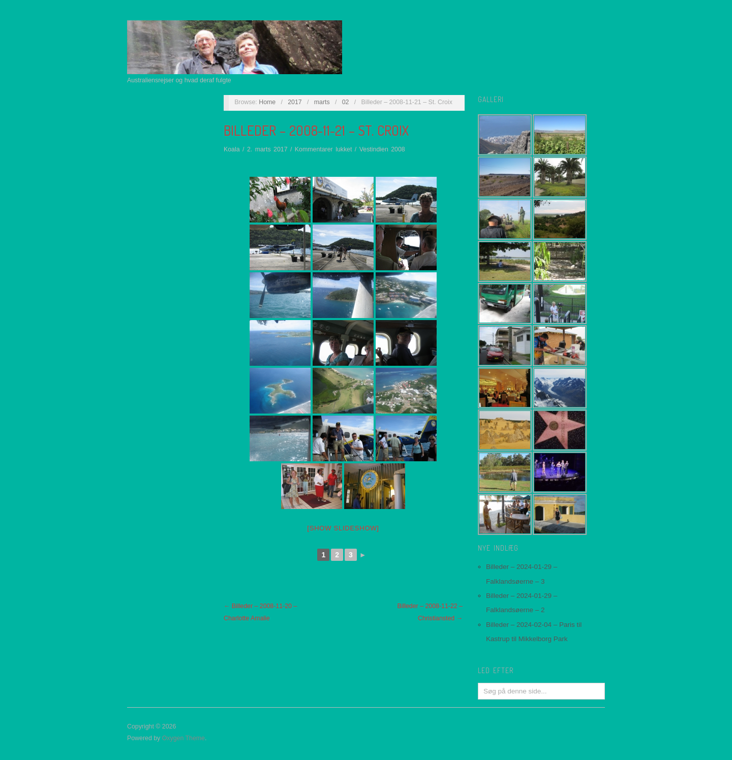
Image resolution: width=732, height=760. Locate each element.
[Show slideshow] (343, 528)
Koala (232, 149)
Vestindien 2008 (382, 149)
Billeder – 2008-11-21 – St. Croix (316, 130)
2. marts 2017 (267, 149)
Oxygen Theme (183, 738)
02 (345, 102)
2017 (295, 102)
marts (322, 102)
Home (267, 102)
